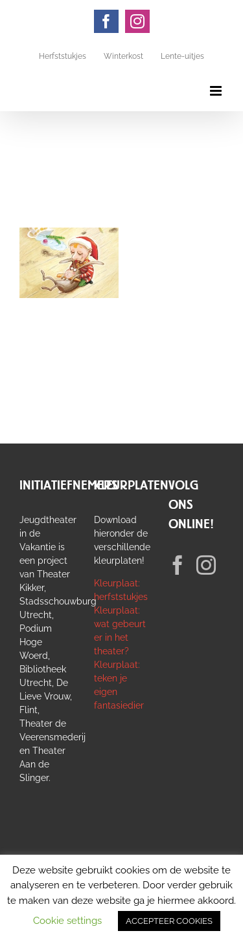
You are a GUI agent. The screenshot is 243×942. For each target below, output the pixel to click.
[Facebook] (177, 565)
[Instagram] (206, 565)
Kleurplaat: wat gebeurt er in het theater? (120, 630)
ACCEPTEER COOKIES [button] (169, 921)
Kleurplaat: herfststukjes (121, 590)
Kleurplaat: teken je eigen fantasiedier (119, 685)
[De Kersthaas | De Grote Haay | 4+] (69, 234)
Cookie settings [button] (67, 920)
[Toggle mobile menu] (217, 91)
